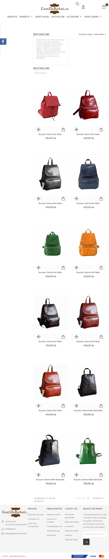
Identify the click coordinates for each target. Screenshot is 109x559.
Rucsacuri (58, 16)
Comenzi (69, 525)
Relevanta (99, 33)
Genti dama (93, 16)
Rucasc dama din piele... (89, 133)
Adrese (68, 534)
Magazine (51, 534)
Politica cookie (53, 513)
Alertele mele (71, 538)
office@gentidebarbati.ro (16, 532)
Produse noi (33, 518)
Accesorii (74, 16)
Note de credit (71, 530)
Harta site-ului (53, 530)
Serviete (12, 16)
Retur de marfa (72, 521)
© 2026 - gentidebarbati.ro (13, 555)
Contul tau (71, 507)
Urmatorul (99, 497)
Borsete (26, 16)
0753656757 (10, 528)
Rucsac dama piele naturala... (88, 409)
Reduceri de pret (36, 513)
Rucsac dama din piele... (51, 133)
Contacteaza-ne (54, 525)
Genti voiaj (42, 16)
